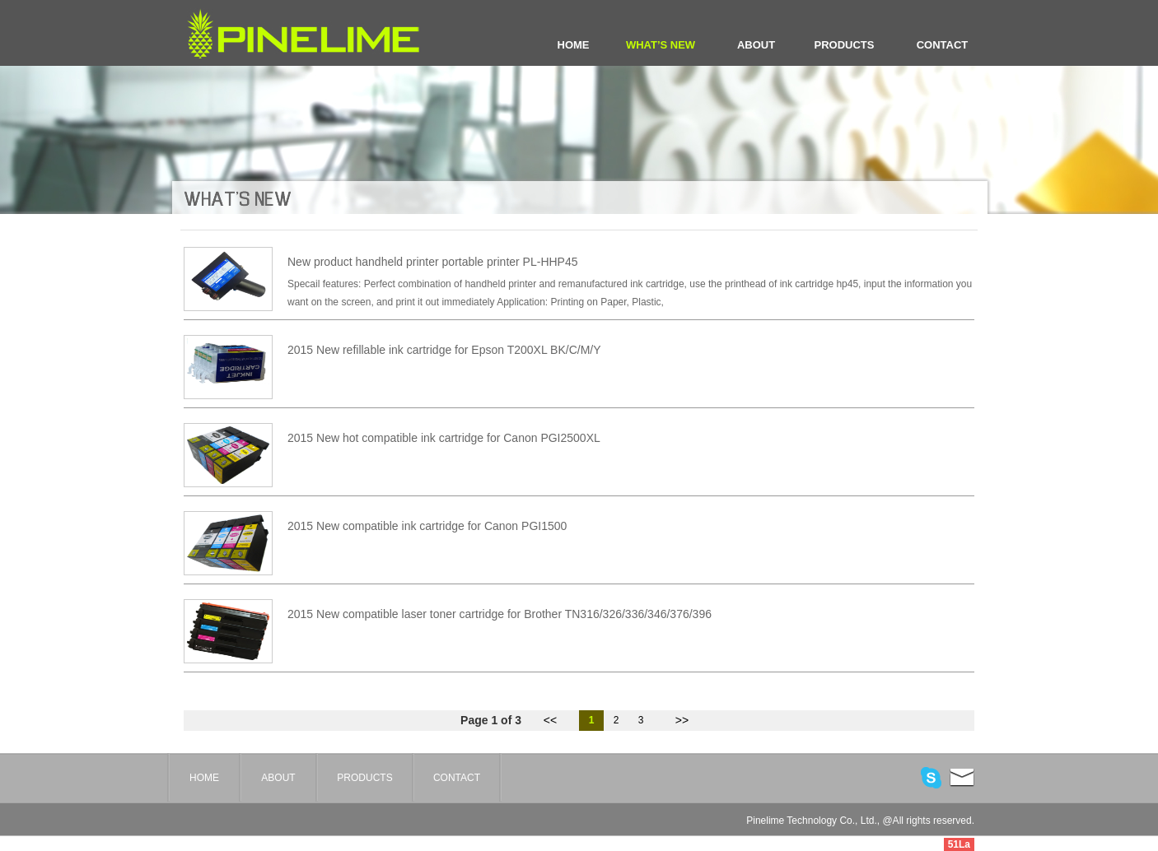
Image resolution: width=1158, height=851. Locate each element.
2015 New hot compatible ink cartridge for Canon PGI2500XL (443, 437)
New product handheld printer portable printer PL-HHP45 (432, 261)
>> (682, 720)
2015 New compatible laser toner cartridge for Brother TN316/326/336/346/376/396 (499, 614)
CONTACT (943, 45)
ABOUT (756, 45)
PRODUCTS (845, 45)
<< (550, 720)
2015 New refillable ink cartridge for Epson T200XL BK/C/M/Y (444, 349)
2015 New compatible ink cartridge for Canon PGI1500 (427, 525)
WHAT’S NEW (660, 45)
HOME (574, 45)
